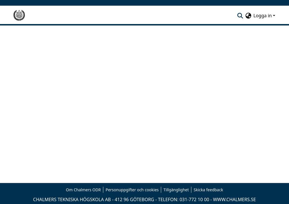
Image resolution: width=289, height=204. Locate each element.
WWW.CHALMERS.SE (234, 199)
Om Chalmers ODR (83, 189)
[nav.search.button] (240, 15)
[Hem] (19, 15)
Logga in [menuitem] (262, 15)
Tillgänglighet (176, 189)
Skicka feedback (208, 189)
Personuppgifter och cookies (132, 189)
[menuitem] (248, 15)
